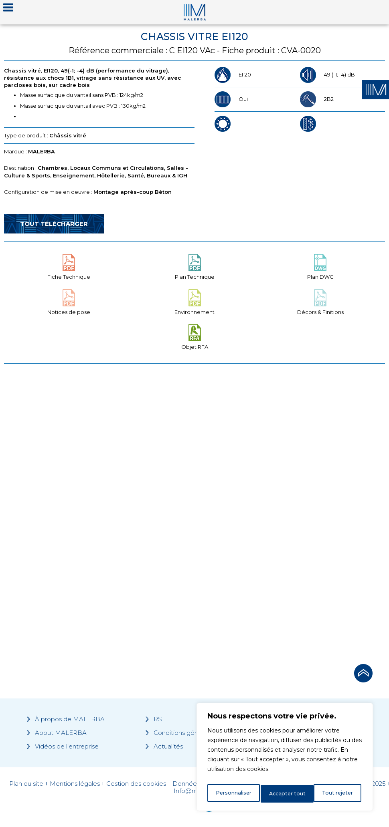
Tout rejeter (285, 793)
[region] (285, 759)
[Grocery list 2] (292, 511)
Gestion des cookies (136, 783)
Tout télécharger (54, 223)
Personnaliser (233, 793)
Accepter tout (336, 793)
